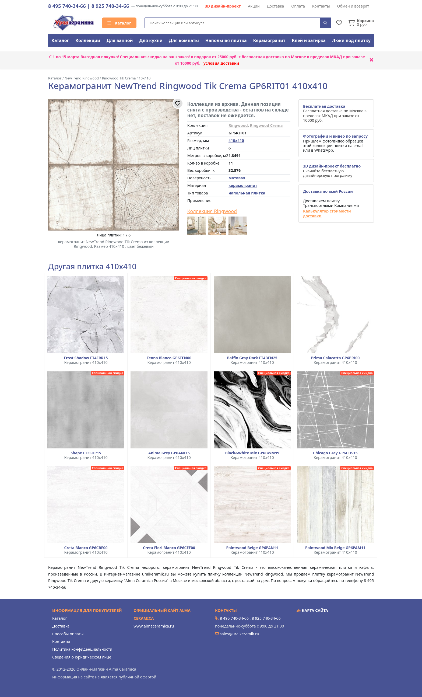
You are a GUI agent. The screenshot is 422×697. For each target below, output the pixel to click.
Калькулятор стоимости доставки (327, 213)
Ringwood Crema (266, 125)
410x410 (236, 140)
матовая (236, 177)
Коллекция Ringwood (212, 211)
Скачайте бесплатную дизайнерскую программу (332, 170)
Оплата (298, 6)
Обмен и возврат (353, 6)
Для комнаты (184, 40)
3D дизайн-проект (223, 6)
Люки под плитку (351, 40)
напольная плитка (246, 193)
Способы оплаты (67, 633)
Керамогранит (269, 40)
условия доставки (221, 63)
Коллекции (87, 40)
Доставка (275, 6)
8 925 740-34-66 (110, 6)
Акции (254, 6)
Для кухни (150, 40)
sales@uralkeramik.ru (239, 633)
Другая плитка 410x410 (92, 266)
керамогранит (242, 185)
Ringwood (238, 125)
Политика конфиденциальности (82, 649)
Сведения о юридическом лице (81, 657)
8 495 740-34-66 (67, 6)
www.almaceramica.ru (154, 626)
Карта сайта (312, 610)
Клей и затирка (309, 40)
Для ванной (120, 40)
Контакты (321, 6)
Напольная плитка (226, 40)
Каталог (119, 23)
